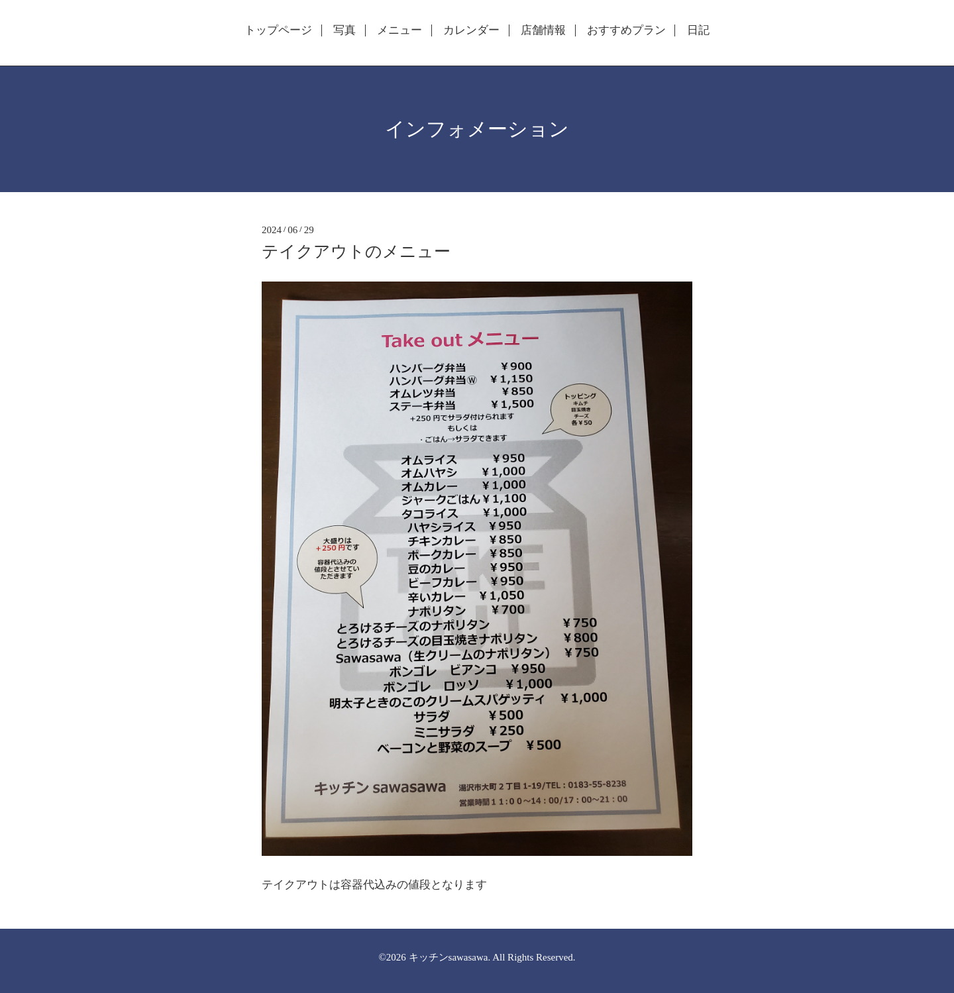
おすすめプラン (626, 30)
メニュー (399, 30)
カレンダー (471, 30)
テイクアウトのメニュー (356, 251)
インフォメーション (477, 129)
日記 (698, 30)
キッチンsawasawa (448, 957)
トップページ (278, 30)
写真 (344, 30)
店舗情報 (543, 30)
